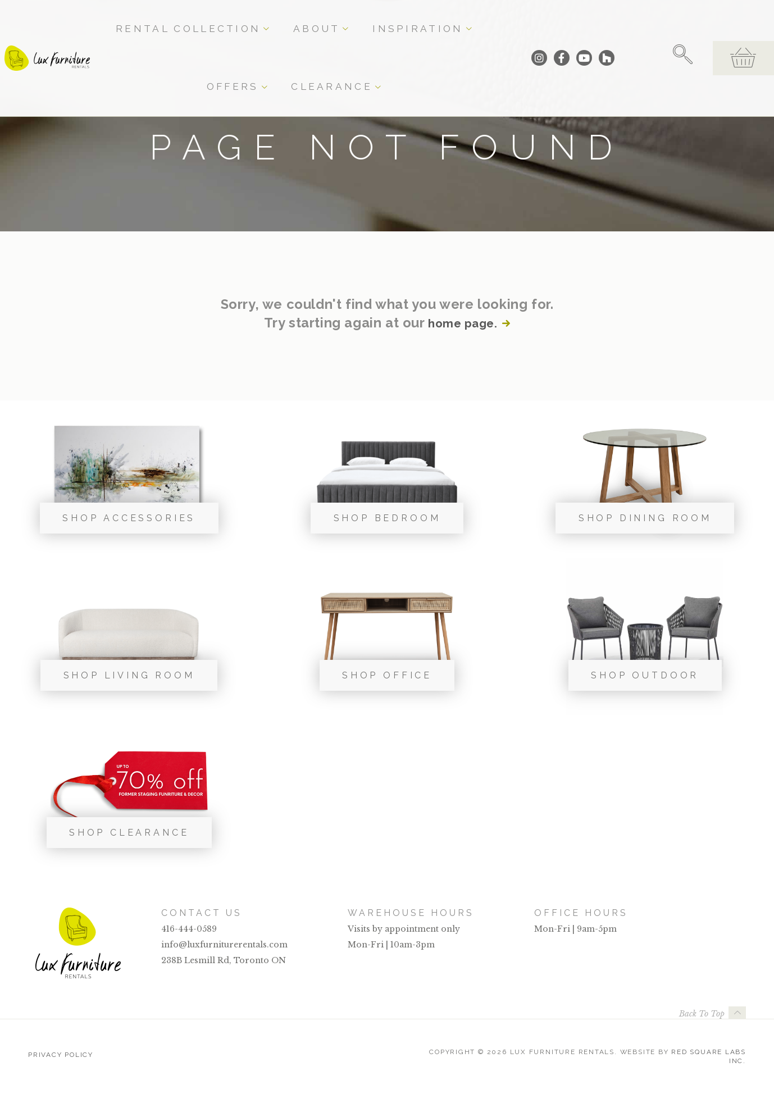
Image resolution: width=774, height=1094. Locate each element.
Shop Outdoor (645, 675)
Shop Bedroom (387, 518)
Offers (428, 18)
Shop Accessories (128, 518)
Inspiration (367, 18)
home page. (462, 323)
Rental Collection (229, 18)
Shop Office (387, 675)
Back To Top (702, 1014)
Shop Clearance (129, 832)
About (306, 18)
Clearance (488, 18)
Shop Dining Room (645, 518)
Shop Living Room (129, 675)
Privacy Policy (60, 1052)
